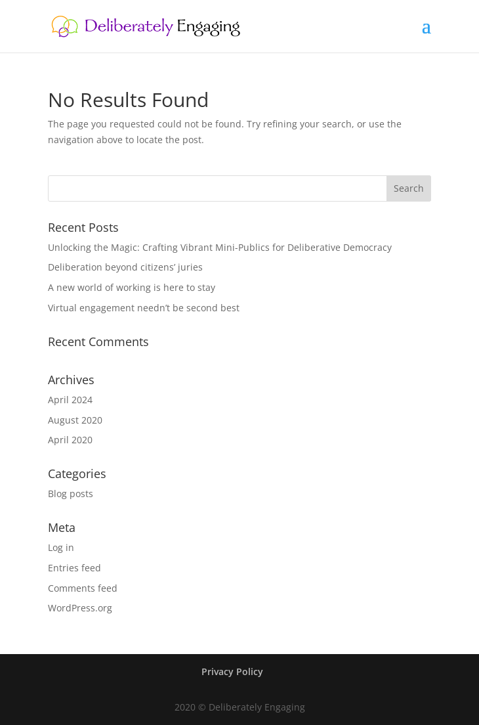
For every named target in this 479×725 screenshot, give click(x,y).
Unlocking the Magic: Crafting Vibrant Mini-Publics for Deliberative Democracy (221, 247)
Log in (61, 547)
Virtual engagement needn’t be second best (144, 307)
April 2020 (70, 439)
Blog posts (70, 493)
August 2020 (75, 420)
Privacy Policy (232, 671)
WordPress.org (80, 608)
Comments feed (82, 588)
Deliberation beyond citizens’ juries (125, 267)
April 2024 (70, 399)
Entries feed (74, 567)
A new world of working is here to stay (131, 287)
